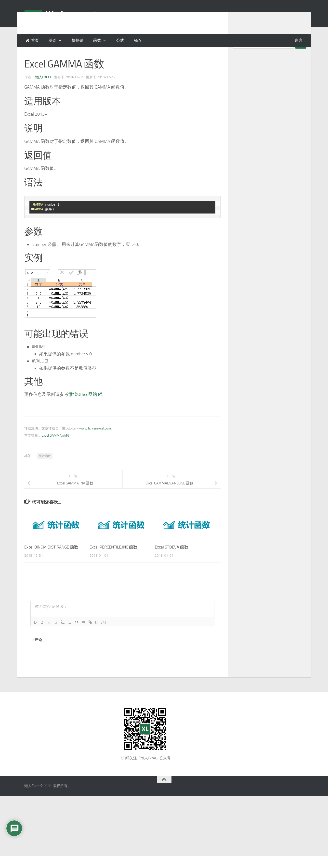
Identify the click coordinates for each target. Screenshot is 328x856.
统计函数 (45, 468)
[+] (103, 634)
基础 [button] (52, 40)
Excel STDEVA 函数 (171, 559)
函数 (97, 40)
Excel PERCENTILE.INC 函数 (113, 559)
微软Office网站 (84, 406)
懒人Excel (43, 89)
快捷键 (77, 40)
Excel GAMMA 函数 (55, 448)
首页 (35, 40)
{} (96, 634)
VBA (137, 40)
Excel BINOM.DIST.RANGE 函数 (51, 559)
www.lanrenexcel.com (95, 441)
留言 (299, 40)
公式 (120, 40)
